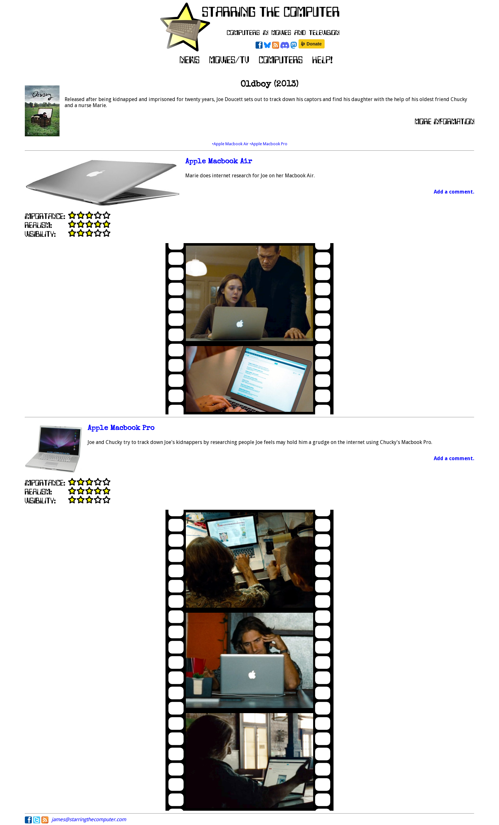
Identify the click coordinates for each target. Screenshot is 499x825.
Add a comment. (454, 192)
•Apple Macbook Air (231, 143)
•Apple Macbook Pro (268, 143)
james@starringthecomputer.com (89, 819)
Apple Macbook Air (218, 162)
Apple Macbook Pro (121, 428)
